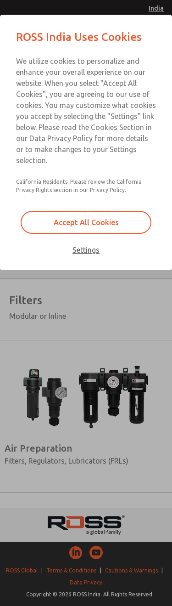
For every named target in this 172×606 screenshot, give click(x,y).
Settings (86, 250)
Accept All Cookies (86, 222)
